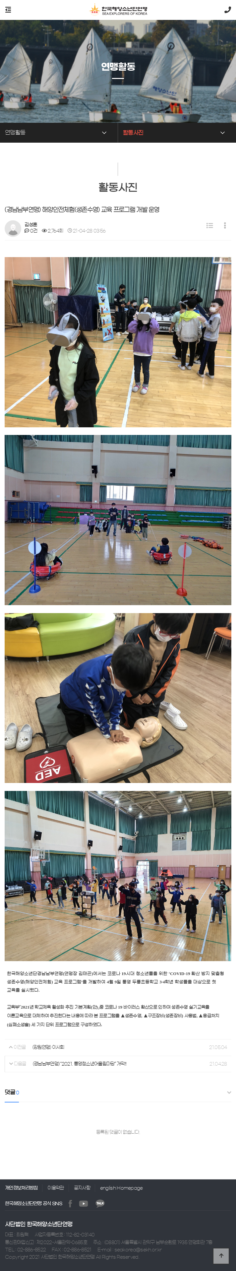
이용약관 (55, 1188)
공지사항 (82, 1188)
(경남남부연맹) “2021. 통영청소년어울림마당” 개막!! (80, 1064)
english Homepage (121, 1188)
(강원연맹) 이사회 (48, 1047)
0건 (31, 231)
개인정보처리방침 (21, 1188)
